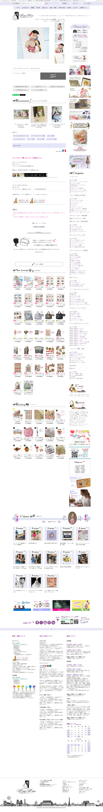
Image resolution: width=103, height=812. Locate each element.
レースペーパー (85, 424)
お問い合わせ (82, 791)
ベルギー (79, 395)
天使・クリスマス (75, 315)
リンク (80, 793)
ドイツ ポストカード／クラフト (79, 289)
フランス (71, 394)
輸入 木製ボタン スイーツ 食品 (79, 333)
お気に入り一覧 (83, 780)
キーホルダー (74, 203)
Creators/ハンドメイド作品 (78, 362)
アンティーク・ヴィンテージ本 (79, 181)
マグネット (74, 205)
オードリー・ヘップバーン (78, 243)
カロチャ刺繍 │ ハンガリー (78, 284)
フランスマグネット (83, 414)
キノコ (71, 412)
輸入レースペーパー (76, 355)
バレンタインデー (75, 267)
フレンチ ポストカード (77, 242)
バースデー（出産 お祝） (77, 265)
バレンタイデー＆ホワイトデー (80, 421)
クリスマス (72, 421)
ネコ (87, 411)
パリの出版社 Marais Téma (78, 247)
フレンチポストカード (19, 139)
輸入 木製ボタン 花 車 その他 (78, 343)
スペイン (83, 395)
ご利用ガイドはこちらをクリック (75, 658)
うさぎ (86, 412)
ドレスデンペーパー (76, 318)
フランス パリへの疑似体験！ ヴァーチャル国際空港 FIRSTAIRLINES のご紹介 (20, 544)
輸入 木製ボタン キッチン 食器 (79, 338)
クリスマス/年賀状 (76, 262)
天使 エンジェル (72, 419)
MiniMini (73, 377)
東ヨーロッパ (73, 277)
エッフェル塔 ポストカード (78, 240)
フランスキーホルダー (74, 415)
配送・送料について (67, 787)
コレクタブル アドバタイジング (79, 191)
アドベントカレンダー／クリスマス (80, 304)
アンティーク (73, 176)
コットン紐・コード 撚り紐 (78, 357)
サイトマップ (99, 0)
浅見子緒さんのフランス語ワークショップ (83, 567)
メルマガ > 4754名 (79, 465)
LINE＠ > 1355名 (80, 468)
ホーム (37, 19)
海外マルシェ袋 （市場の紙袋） (79, 221)
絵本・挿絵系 (74, 255)
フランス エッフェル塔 (77, 200)
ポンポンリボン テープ (77, 360)
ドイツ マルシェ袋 (76, 228)
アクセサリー (74, 186)
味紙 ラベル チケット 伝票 (77, 218)
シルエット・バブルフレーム (80, 411)
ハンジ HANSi (74, 269)
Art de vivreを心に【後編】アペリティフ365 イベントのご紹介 (20, 567)
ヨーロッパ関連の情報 (76, 378)
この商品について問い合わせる (56, 86)
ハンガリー (79, 394)
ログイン (75, 3)
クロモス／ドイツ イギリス (77, 308)
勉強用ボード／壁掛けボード (78, 272)
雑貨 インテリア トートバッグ (78, 210)
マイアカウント (83, 783)
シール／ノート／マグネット (78, 274)
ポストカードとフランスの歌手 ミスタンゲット (35, 591)
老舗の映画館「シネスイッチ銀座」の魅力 (66, 544)
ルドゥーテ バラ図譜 (76, 245)
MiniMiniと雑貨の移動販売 (65, 566)
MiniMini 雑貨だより (33, 543)
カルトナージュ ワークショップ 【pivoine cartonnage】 (82, 544)
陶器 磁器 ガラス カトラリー (78, 185)
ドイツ (75, 394)
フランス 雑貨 (40, 139)
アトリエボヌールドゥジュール (78, 323)
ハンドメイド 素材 (76, 359)
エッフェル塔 (81, 415)
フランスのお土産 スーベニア (57, 21)
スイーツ (79, 424)
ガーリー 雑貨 (31, 139)
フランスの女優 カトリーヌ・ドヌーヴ (20, 591)
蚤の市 (85, 415)
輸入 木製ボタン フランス (77, 328)
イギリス (71, 395)
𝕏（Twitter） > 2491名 (79, 469)
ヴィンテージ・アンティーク (78, 231)
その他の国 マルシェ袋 (77, 230)
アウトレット (81, 425)
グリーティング (75, 298)
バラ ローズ (79, 418)
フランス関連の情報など (77, 375)
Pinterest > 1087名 (79, 472)
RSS (63, 791)
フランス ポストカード (74, 425)
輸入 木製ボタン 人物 (76, 330)
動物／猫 (73, 294)
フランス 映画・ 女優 (76, 373)
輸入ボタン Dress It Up (77, 354)
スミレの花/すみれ (76, 264)
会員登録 (64, 3)
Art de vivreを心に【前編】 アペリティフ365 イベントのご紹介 (35, 567)
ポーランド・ (84, 394)
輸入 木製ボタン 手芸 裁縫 (78, 337)
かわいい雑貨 (50, 135)
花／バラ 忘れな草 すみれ (77, 301)
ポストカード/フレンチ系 (77, 235)
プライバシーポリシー (84, 790)
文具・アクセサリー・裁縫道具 (79, 208)
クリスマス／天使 (75, 296)
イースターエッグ (75, 282)
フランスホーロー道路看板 (74, 414)
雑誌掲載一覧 (65, 790)
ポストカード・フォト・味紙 (78, 190)
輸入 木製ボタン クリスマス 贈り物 (80, 342)
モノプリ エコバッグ (76, 202)
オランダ (87, 395)
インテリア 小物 (75, 183)
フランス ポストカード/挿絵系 (48, 19)
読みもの (72, 368)
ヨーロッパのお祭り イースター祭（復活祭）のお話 (51, 567)
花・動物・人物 (75, 313)
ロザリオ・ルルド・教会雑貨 (78, 215)
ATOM (66, 791)
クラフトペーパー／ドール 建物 (79, 303)
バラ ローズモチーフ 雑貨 (38, 135)
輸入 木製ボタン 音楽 (76, 340)
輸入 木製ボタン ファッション (78, 335)
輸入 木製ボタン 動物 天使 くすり (79, 332)
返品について (39, 86)
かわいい (71, 424)
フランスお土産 (81, 412)
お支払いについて (66, 786)
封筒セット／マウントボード (78, 270)
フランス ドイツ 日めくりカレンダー (80, 212)
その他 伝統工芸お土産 (77, 286)
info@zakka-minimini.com (46, 786)
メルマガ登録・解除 (84, 787)
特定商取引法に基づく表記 (21, 86)
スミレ (83, 418)
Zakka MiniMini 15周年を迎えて (51, 543)
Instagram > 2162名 (80, 467)
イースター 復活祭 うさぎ (77, 299)
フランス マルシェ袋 (76, 226)
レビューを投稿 (39, 90)
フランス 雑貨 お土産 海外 (77, 195)
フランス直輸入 (75, 412)
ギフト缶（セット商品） (77, 320)
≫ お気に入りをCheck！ (39, 226)
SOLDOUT (72, 365)
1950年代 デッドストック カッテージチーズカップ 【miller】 (80, 146)
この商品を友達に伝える (21, 90)
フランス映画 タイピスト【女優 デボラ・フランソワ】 (51, 591)
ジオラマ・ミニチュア (76, 207)
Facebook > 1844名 (80, 471)
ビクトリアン (61, 19)
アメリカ (75, 395)
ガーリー (75, 424)
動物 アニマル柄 (75, 260)
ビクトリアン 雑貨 (52, 139)
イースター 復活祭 (76, 257)
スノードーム (81, 422)
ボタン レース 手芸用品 (77, 188)
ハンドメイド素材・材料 (76, 348)
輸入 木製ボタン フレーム (77, 345)
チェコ (87, 394)
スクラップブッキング (74, 422)
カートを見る (87, 3)
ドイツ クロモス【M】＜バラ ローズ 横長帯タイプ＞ (17, 375)
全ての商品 (74, 180)
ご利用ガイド (65, 784)
